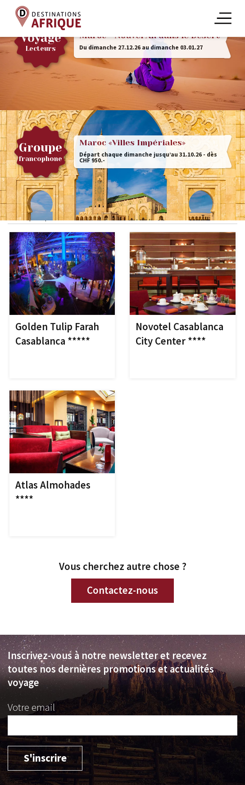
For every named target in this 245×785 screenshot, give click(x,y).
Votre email (31, 707)
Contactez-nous (122, 590)
